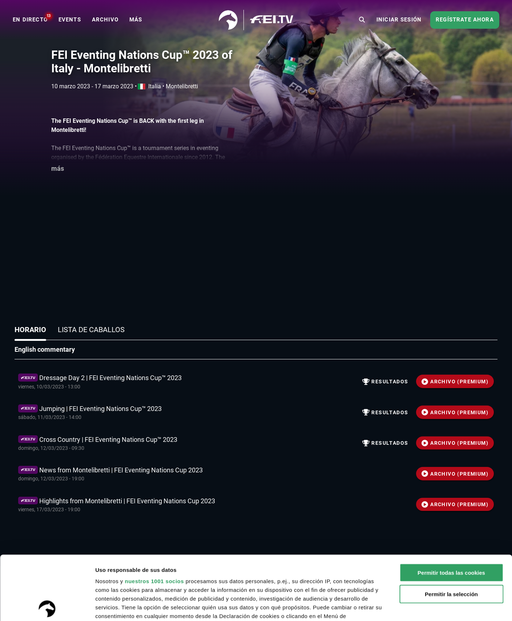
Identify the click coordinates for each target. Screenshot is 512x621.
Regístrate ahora (465, 19)
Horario (30, 329)
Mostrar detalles (390, 607)
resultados (385, 381)
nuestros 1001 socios (154, 517)
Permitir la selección (451, 530)
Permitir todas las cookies (451, 509)
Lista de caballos (91, 329)
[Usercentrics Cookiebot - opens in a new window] (47, 606)
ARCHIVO (455, 381)
